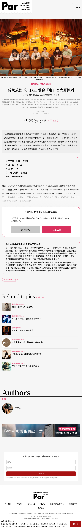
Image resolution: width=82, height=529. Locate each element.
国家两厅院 (73, 503)
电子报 (42, 503)
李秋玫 (43, 111)
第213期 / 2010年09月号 (41, 113)
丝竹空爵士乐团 (10, 279)
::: (72, 3)
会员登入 (25, 229)
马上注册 (56, 229)
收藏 (54, 120)
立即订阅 (41, 473)
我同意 (75, 524)
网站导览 (41, 508)
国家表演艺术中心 (57, 503)
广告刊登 (31, 503)
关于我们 (8, 503)
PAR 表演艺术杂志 (41, 495)
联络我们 (19, 503)
